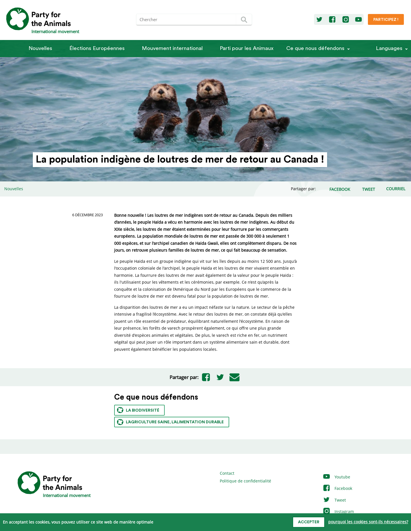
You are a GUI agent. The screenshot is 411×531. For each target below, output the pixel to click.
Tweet (334, 500)
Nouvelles (40, 48)
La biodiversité (138, 410)
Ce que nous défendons (315, 48)
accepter (308, 522)
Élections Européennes (97, 48)
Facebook (337, 488)
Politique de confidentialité (245, 481)
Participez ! (385, 20)
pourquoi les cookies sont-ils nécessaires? (368, 521)
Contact (227, 473)
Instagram (338, 511)
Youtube (336, 477)
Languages (389, 48)
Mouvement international (172, 48)
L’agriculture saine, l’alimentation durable (170, 422)
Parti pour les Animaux (246, 48)
